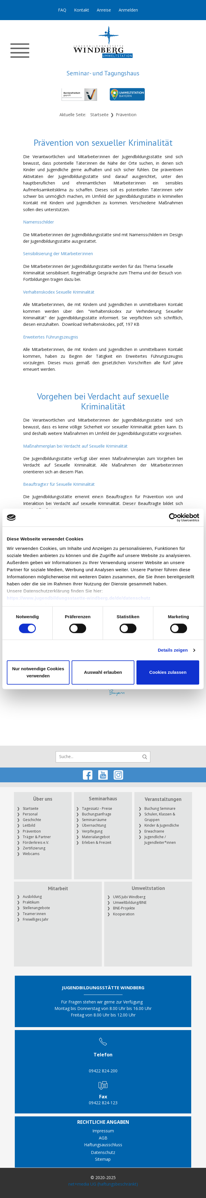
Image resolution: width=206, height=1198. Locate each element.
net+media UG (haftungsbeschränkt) (103, 1184)
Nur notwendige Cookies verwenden (38, 672)
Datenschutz (103, 1152)
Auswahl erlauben (103, 672)
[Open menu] (19, 50)
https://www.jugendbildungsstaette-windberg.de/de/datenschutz (78, 597)
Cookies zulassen (167, 672)
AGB (103, 1138)
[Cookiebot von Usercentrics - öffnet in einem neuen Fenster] (173, 517)
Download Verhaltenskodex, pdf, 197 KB (100, 324)
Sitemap (103, 1159)
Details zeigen (173, 650)
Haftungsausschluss (103, 1144)
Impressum (103, 1131)
